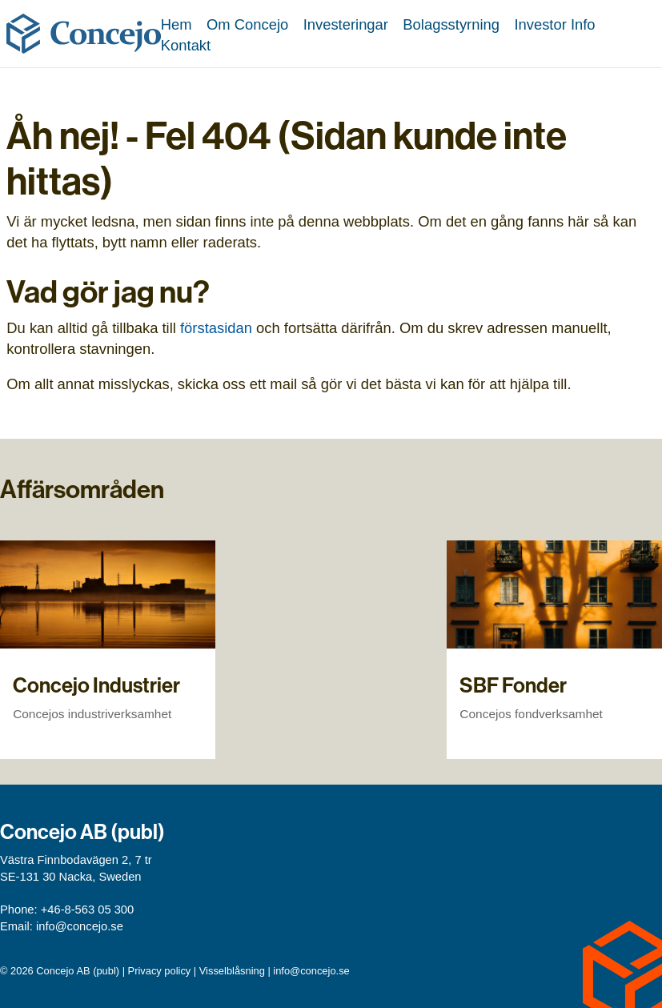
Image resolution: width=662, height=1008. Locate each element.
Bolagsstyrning (451, 24)
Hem (176, 24)
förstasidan (216, 327)
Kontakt (186, 45)
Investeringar (345, 24)
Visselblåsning (232, 971)
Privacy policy (159, 971)
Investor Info (554, 24)
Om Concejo (247, 24)
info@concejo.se (79, 926)
